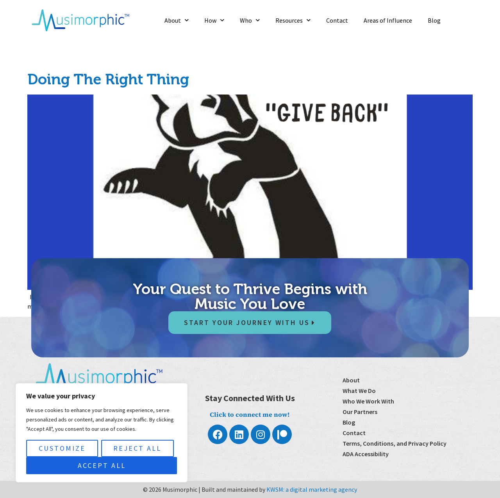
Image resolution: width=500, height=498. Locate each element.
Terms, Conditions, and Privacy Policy (394, 443)
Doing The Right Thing (108, 79)
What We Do (359, 390)
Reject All (137, 448)
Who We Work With (368, 401)
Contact (337, 20)
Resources (293, 20)
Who (250, 20)
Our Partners (360, 412)
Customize (62, 448)
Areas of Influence (388, 20)
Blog (434, 20)
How (214, 20)
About (176, 20)
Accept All (102, 465)
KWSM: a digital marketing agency (311, 489)
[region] (102, 432)
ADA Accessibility (366, 454)
